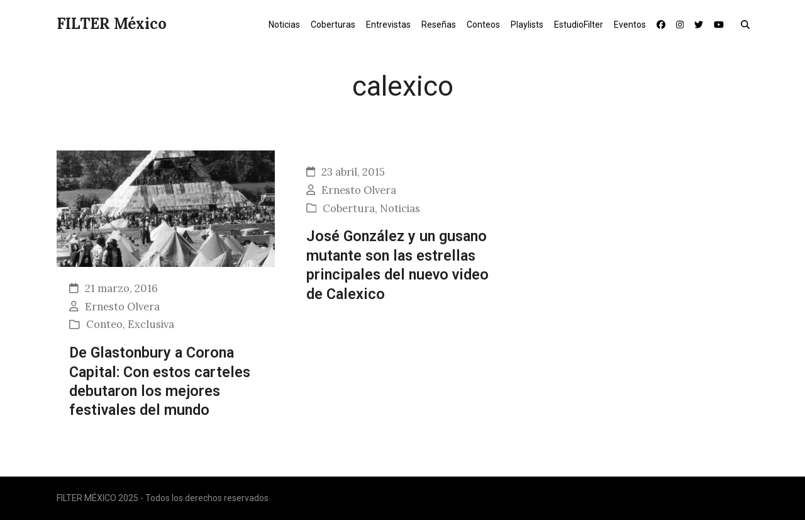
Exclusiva (151, 324)
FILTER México (112, 23)
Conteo (104, 324)
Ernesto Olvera (122, 307)
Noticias (400, 208)
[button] (748, 24)
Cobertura (349, 208)
